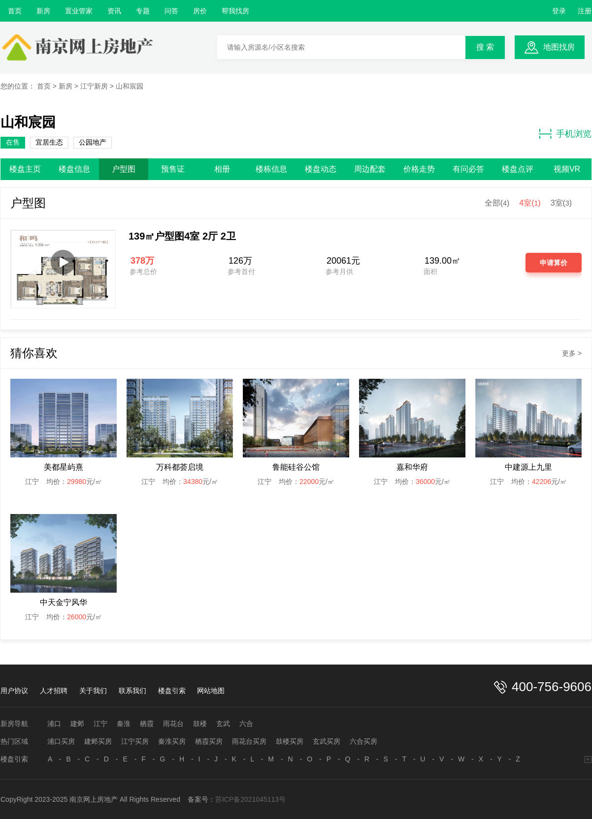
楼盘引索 (172, 691)
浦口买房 (61, 741)
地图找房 (559, 47)
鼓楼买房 (289, 741)
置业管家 (79, 11)
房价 (200, 11)
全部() (497, 203)
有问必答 (468, 169)
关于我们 (93, 691)
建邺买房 (98, 741)
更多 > (572, 353)
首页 (15, 11)
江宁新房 (94, 86)
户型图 (123, 169)
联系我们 (132, 691)
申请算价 (553, 263)
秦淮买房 (172, 741)
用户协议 (14, 691)
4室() (529, 203)
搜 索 (485, 47)
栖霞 (147, 724)
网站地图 (211, 691)
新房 (43, 11)
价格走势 (419, 169)
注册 (585, 11)
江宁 (100, 724)
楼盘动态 (320, 169)
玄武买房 (326, 741)
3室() (561, 203)
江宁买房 (135, 741)
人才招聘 (53, 691)
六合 (246, 724)
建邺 (77, 724)
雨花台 (173, 724)
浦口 (54, 724)
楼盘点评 (517, 169)
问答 (171, 11)
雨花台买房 (249, 741)
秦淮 (124, 724)
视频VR (567, 169)
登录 (559, 11)
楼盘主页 (25, 169)
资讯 (114, 11)
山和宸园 (129, 86)
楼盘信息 (74, 169)
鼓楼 (200, 724)
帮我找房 (235, 11)
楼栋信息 (271, 169)
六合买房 (363, 741)
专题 (143, 11)
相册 (222, 169)
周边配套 (370, 169)
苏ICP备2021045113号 (250, 799)
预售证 (173, 169)
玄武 (223, 724)
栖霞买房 (209, 741)
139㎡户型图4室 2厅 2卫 (182, 236)
